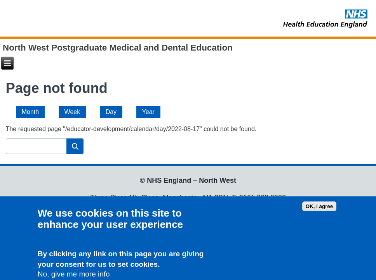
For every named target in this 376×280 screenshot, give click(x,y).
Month (30, 111)
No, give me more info (74, 275)
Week (72, 111)
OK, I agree (319, 208)
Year (148, 111)
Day (114, 110)
